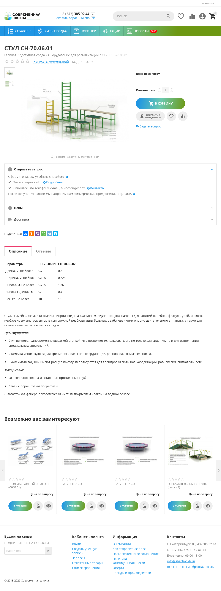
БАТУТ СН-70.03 (72, 484)
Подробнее (54, 182)
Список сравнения (86, 568)
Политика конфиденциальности (129, 561)
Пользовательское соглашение (136, 554)
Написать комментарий (51, 61)
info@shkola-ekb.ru (181, 561)
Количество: (146, 90)
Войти (76, 544)
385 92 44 (74, 14)
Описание (18, 251)
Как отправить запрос (129, 549)
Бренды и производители (132, 573)
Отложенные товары (87, 563)
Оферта (118, 568)
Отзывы (43, 251)
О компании (122, 544)
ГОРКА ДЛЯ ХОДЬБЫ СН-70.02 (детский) (187, 485)
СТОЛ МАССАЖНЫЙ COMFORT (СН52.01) (28, 485)
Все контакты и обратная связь (190, 567)
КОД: (75, 62)
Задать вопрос (148, 126)
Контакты (208, 3)
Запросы (78, 558)
